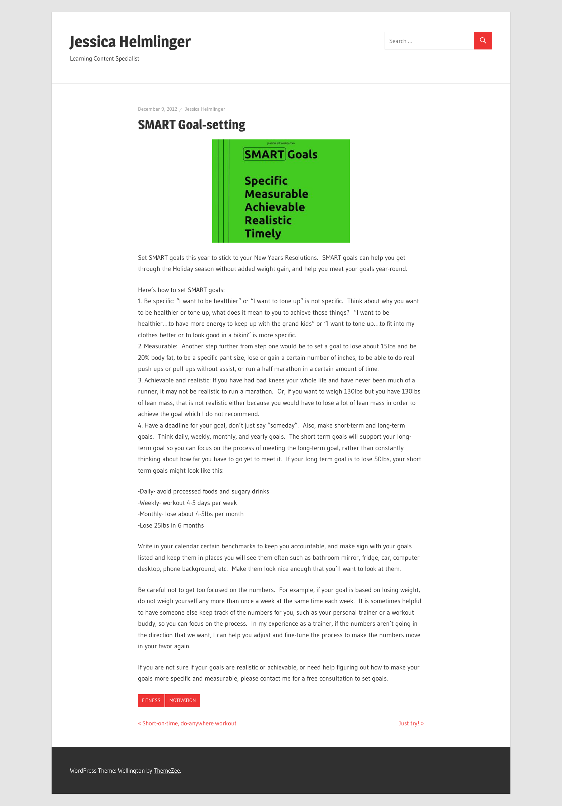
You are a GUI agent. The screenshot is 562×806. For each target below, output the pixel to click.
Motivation (183, 700)
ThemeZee (167, 770)
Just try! (409, 723)
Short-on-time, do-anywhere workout (189, 723)
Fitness (151, 700)
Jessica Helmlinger (130, 41)
